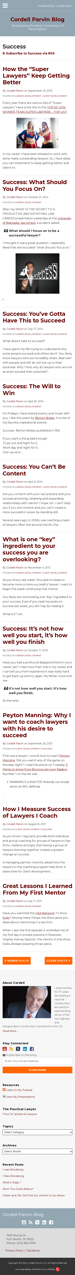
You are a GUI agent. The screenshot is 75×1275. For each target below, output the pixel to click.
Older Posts (58, 960)
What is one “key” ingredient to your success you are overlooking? (29, 549)
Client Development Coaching (33, 748)
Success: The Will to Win (32, 389)
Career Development (28, 96)
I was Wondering (13, 1169)
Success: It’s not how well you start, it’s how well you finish (35, 635)
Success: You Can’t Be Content (34, 470)
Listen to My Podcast (17, 1090)
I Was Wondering (13, 1176)
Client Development (54, 96)
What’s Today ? (12, 1182)
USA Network (44, 913)
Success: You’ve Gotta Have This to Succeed (34, 317)
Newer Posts (16, 960)
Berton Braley (45, 418)
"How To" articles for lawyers (20, 1114)
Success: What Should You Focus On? (35, 185)
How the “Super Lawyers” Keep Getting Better (36, 76)
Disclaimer (33, 1250)
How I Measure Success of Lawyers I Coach (37, 812)
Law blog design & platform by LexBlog (37, 1269)
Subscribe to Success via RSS (29, 53)
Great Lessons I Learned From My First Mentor (37, 889)
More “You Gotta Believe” (18, 1189)
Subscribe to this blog (20, 1055)
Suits (6, 917)
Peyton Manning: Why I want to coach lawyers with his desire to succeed (37, 725)
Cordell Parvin (64, 6)
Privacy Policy (14, 1250)
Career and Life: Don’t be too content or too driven (34, 1195)
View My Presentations (19, 1096)
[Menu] (37, 6)
